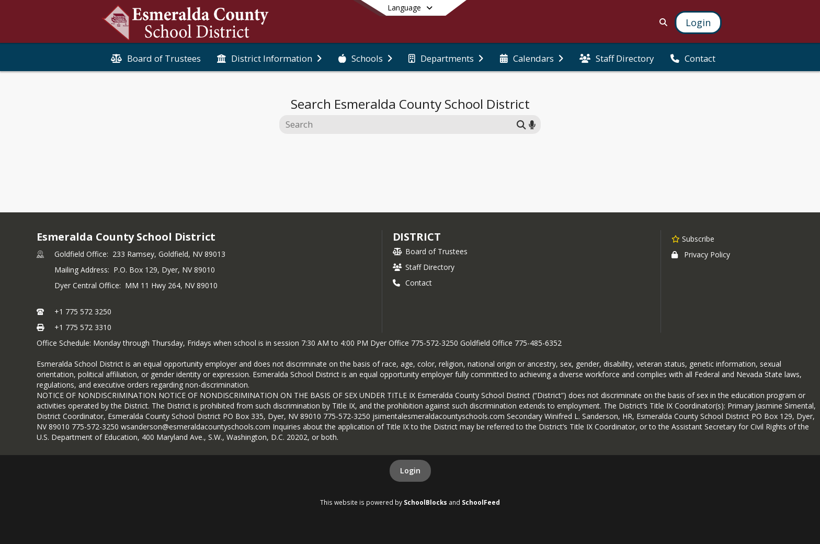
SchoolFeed (481, 502)
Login (410, 470)
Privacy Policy (700, 254)
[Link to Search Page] (661, 22)
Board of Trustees (430, 251)
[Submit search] (521, 124)
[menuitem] (156, 57)
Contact (412, 283)
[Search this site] (399, 124)
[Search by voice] (532, 124)
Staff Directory (423, 267)
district (417, 237)
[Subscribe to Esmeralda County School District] (692, 238)
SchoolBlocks (425, 502)
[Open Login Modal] (698, 22)
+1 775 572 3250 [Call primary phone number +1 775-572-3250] (82, 311)
